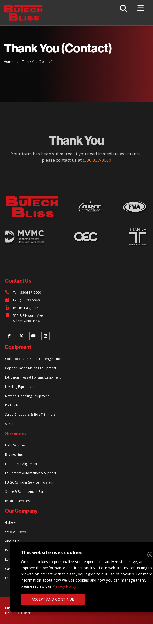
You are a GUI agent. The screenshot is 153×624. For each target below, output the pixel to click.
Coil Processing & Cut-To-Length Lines (33, 359)
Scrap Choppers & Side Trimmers (30, 414)
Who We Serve (16, 532)
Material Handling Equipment (27, 396)
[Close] (150, 555)
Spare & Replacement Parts (25, 491)
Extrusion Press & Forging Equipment (33, 377)
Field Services (15, 445)
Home (8, 61)
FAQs (9, 578)
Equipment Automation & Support (30, 473)
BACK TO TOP (18, 613)
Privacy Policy (64, 586)
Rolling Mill (13, 405)
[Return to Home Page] (26, 8)
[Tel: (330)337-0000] (23, 292)
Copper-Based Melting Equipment (30, 368)
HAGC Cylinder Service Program (29, 482)
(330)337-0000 (97, 160)
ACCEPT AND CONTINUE (53, 599)
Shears (10, 423)
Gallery (10, 522)
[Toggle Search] (123, 8)
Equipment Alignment (21, 464)
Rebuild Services (17, 501)
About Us (12, 541)
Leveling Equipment (19, 386)
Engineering (14, 454)
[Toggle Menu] (140, 8)
